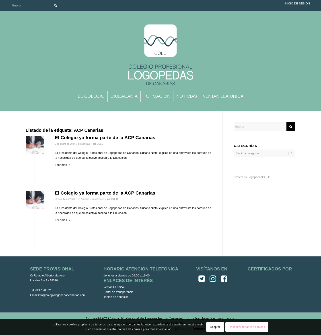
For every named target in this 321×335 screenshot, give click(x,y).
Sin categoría (97, 199)
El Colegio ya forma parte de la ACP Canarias (105, 137)
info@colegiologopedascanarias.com (62, 295)
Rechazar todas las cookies (247, 327)
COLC (100, 143)
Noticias (85, 143)
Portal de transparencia (118, 292)
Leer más (62, 164)
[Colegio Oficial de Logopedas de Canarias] (160, 55)
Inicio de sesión (297, 3)
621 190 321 (43, 290)
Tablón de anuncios (115, 296)
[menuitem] (91, 96)
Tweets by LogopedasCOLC (252, 177)
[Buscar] (35, 5)
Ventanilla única (113, 287)
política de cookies (130, 329)
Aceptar (215, 327)
